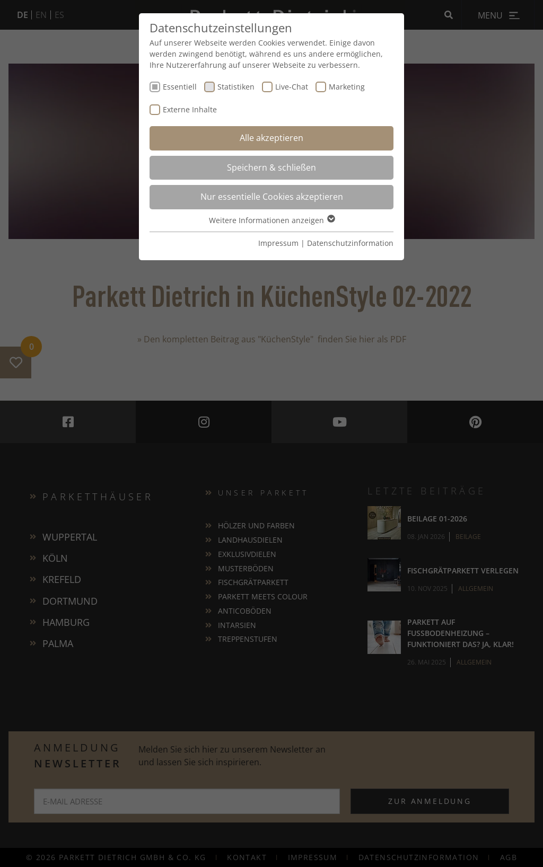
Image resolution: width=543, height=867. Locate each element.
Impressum (278, 243)
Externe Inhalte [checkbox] (190, 109)
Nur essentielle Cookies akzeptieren (271, 196)
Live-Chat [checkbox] (291, 87)
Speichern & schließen (271, 167)
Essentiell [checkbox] (180, 87)
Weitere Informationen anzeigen (271, 220)
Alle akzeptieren (271, 138)
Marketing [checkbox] (347, 87)
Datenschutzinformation (350, 243)
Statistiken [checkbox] (236, 87)
